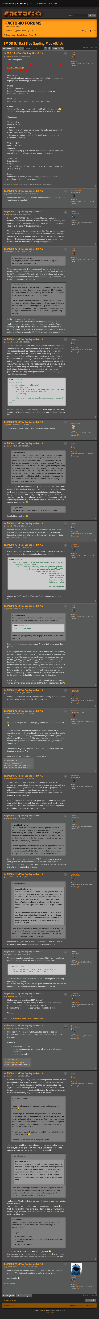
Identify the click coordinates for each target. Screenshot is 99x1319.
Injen (72, 422)
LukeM (73, 53)
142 (77, 553)
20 (76, 1285)
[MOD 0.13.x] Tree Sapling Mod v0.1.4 (33, 43)
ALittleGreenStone (77, 191)
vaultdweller (75, 775)
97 (76, 960)
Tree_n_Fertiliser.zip (12, 763)
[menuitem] (20, 31)
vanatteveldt (75, 690)
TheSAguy (74, 993)
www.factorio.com (12, 26)
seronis (73, 211)
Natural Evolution (19, 1018)
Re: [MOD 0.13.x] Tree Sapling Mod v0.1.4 (23, 1264)
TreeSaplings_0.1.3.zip (13, 1063)
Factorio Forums (23, 23)
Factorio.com (8, 3)
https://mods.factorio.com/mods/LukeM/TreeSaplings (28, 101)
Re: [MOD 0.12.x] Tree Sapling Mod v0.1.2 (23, 191)
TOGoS (73, 951)
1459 (77, 1002)
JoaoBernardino (76, 1276)
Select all (19, 379)
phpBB (43, 1310)
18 (76, 199)
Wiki (31, 3)
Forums (21, 3)
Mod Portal (41, 3)
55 (76, 719)
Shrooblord (74, 711)
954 (77, 699)
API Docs (52, 3)
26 (76, 61)
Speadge (74, 544)
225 (77, 220)
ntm (72, 1025)
